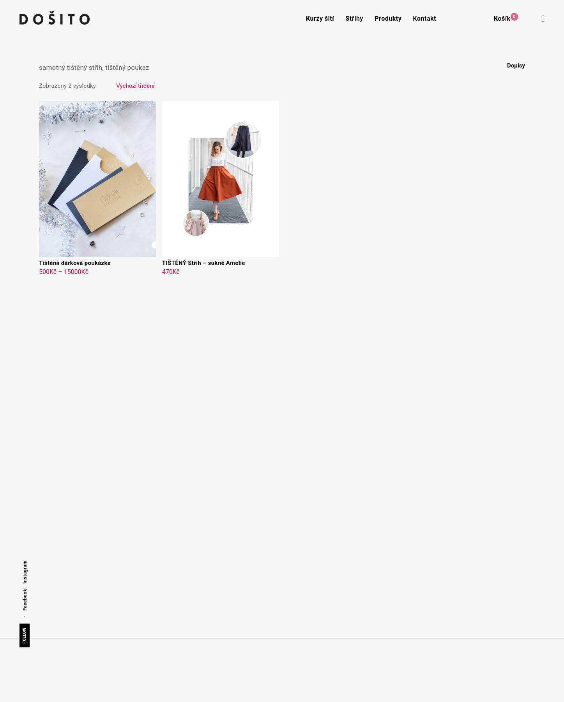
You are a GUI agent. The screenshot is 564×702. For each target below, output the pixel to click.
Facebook (25, 600)
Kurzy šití (320, 18)
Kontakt (424, 18)
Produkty (388, 18)
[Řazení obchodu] (174, 85)
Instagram (25, 571)
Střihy (354, 18)
